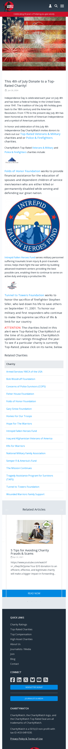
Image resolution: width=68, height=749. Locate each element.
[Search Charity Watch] (56, 6)
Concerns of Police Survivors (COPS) (26, 386)
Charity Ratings (18, 624)
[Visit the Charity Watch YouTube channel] (39, 679)
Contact (14, 663)
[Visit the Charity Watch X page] (25, 679)
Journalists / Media (20, 649)
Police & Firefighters (39, 137)
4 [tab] (40, 601)
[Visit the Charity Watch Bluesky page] (32, 679)
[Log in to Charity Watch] (50, 6)
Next (60, 508)
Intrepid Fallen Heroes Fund (20, 257)
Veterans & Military (42, 147)
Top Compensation (21, 634)
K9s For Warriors (15, 446)
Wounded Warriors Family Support (25, 494)
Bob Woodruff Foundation (20, 379)
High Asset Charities (21, 639)
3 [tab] (36, 601)
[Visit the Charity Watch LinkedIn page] (19, 679)
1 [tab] (27, 601)
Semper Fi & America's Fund (21, 460)
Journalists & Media (34, 698)
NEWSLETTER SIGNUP (34, 687)
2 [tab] (31, 601)
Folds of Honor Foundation (22, 171)
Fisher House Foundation (20, 393)
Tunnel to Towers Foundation (24, 295)
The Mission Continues (19, 468)
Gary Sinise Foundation (19, 408)
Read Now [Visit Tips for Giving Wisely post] (34, 593)
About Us (15, 644)
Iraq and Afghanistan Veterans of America (29, 438)
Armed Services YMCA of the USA (24, 371)
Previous (6, 508)
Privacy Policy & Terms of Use (26, 738)
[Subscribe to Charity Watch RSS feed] (45, 679)
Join (12, 654)
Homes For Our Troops (19, 416)
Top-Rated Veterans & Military (40, 134)
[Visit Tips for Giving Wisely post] (34, 552)
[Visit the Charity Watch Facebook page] (12, 679)
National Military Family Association (25, 453)
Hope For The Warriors (19, 423)
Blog (12, 659)
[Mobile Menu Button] (62, 6)
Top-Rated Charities (21, 629)
